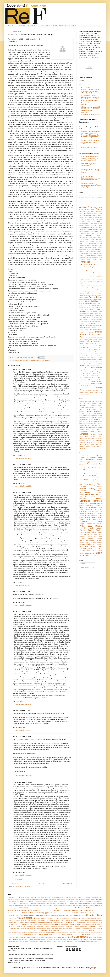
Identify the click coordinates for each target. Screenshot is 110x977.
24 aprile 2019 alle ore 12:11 (22, 704)
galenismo (84, 918)
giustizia (10, 920)
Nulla (42, 897)
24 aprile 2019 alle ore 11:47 (22, 458)
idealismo (62, 920)
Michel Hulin (92, 334)
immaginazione (74, 920)
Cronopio (81, 411)
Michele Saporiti (84, 532)
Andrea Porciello (89, 203)
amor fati (71, 897)
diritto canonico (44, 905)
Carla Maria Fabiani (96, 223)
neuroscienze (93, 926)
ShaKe (96, 444)
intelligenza (99, 920)
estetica (78, 907)
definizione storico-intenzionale (55, 903)
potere (43, 931)
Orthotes (93, 436)
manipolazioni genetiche (96, 922)
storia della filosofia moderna (26, 939)
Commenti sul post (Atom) (22, 887)
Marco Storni (90, 518)
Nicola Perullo (84, 343)
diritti (28, 905)
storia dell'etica (62, 937)
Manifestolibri (83, 431)
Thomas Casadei (96, 382)
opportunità (40, 928)
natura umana (16, 926)
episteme (16, 908)
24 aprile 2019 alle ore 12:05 (22, 585)
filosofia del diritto (27, 913)
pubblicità (75, 930)
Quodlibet (99, 440)
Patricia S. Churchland (85, 355)
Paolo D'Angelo (90, 351)
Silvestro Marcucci (97, 375)
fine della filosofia (64, 918)
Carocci (17, 360)
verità (83, 941)
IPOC (92, 423)
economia (77, 905)
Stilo (101, 444)
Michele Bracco (98, 337)
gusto (57, 920)
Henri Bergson (98, 293)
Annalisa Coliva (85, 207)
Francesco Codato (86, 488)
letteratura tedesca (42, 922)
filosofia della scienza (36, 915)
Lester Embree (88, 305)
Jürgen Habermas (84, 301)
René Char (96, 361)
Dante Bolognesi (84, 231)
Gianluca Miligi (83, 277)
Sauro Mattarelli (83, 373)
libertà (62, 922)
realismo (14, 932)
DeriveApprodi (97, 411)
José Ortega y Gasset (95, 299)
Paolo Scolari (90, 353)
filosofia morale (71, 915)
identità (68, 920)
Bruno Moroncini (95, 221)
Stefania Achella (97, 377)
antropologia (98, 897)
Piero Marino (82, 361)
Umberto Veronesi (93, 386)
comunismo (44, 901)
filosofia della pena (92, 913)
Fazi (84, 417)
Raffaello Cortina (84, 442)
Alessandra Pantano (90, 197)
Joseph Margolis (83, 299)
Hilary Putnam (83, 295)
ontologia (47, 360)
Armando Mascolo (85, 215)
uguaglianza (70, 941)
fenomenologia (77, 911)
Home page (10, 25)
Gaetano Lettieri (97, 271)
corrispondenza (89, 901)
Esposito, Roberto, (90, 178)
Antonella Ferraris (94, 460)
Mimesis (83, 434)
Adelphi (81, 401)
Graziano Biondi (87, 289)
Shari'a (46, 897)
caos (9, 901)
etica (88, 907)
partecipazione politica (61, 928)
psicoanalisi (49, 930)
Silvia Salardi (91, 550)
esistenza (51, 908)
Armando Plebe (83, 466)
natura (10, 926)
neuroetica (85, 926)
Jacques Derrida (95, 297)
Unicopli (93, 446)
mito (67, 924)
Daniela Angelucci (88, 229)
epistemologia (24, 908)
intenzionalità (12, 922)
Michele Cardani (95, 528)
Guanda (88, 423)
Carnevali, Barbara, (91, 185)
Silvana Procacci (87, 375)
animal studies (81, 897)
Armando (82, 403)
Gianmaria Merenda (90, 501)
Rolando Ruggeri (84, 540)
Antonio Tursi (85, 213)
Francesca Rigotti (93, 484)
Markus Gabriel (97, 321)
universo (75, 941)
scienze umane (57, 934)
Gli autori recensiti (44, 25)
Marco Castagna (92, 515)
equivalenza (33, 908)
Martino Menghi (92, 325)
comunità (50, 901)
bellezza (81, 899)
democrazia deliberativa (77, 903)
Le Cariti (98, 427)
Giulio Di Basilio (96, 505)
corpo (76, 901)
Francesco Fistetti (84, 259)
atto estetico (72, 899)
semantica (75, 934)
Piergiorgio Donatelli (96, 359)
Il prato (87, 425)
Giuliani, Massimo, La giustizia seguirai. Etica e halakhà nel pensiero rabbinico (90, 108)
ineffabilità (92, 920)
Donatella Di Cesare (85, 237)
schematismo (34, 934)
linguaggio (69, 922)
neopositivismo (78, 926)
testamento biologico (41, 941)
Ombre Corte (84, 436)
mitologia (71, 924)
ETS (86, 413)
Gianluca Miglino (97, 275)
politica (99, 928)
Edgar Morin (84, 239)
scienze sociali (48, 934)
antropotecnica (23, 899)
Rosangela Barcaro (96, 540)
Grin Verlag (82, 423)
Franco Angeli (87, 419)
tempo (70, 939)
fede (62, 910)
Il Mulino (97, 423)
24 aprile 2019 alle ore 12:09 (22, 605)
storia (55, 937)
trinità (65, 941)
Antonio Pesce (85, 464)
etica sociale (36, 910)
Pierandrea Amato (84, 359)
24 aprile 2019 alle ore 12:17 (22, 730)
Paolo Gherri (82, 353)
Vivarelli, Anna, (89, 147)
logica (74, 922)
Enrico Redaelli (98, 243)
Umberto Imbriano (93, 556)
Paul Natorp (82, 357)
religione (39, 932)
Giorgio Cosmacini (97, 279)
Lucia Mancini (90, 513)
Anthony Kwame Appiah (86, 209)
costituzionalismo (13, 903)
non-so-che (17, 928)
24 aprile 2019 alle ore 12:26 (22, 875)
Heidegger (89, 293)
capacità (14, 901)
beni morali (86, 899)
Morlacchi (93, 434)
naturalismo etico (32, 926)
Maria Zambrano (89, 319)
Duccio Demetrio (97, 237)
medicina (30, 924)
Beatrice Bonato (84, 219)
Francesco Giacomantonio (87, 263)
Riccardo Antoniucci (95, 538)
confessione (62, 901)
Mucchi (100, 434)
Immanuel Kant (32, 897)
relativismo (33, 932)
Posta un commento (17, 879)
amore (75, 897)
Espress (89, 415)
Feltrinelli (88, 417)
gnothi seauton (31, 920)
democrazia (67, 903)
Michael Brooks (97, 329)
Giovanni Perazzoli (91, 283)
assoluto (59, 899)
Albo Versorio (88, 401)
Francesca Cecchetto (96, 255)
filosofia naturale (81, 915)
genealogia (91, 918)
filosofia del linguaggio (41, 913)
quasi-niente (81, 930)
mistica (64, 924)
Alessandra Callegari (90, 456)
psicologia (56, 930)
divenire (51, 905)
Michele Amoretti (89, 337)
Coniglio (100, 409)
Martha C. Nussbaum (87, 323)
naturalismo (24, 926)
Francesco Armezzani (90, 486)
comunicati (38, 901)
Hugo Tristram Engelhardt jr (95, 295)
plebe (79, 928)
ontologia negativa (32, 928)
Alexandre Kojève (90, 199)
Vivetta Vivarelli (98, 392)
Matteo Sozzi (85, 526)
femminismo (67, 910)
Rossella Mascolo (84, 542)
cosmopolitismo (98, 901)
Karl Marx (94, 301)
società (10, 937)
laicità (24, 922)
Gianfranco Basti (88, 275)
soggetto (29, 937)
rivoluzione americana (90, 932)
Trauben (88, 446)
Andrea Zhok (98, 203)
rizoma (14, 934)
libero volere (57, 922)
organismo (46, 928)
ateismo (63, 899)
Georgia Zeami (89, 494)
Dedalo (88, 411)
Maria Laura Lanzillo (89, 317)
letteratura (34, 922)
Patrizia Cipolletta (97, 355)
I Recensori (31, 25)
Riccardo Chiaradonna (89, 363)
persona (75, 928)
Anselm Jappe (98, 207)
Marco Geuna (94, 313)
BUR (88, 403)
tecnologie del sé (51, 939)
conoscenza (69, 901)
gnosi (24, 920)
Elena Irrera (98, 241)
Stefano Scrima (89, 553)
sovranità (34, 937)
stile (52, 937)
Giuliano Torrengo (83, 287)
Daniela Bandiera (89, 474)
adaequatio (55, 897)
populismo (10, 930)
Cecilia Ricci (99, 470)
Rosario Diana (93, 370)
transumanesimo (51, 941)
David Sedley (86, 233)
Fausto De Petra (89, 251)
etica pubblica (27, 910)
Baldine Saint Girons (85, 217)
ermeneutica (44, 908)
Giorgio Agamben (84, 279)
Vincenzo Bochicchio (89, 388)
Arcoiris (100, 401)
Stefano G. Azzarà (84, 379)
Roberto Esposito (96, 368)
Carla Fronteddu (89, 468)
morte (100, 924)
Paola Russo (93, 349)
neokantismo (53, 926)
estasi (72, 908)
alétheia (66, 897)
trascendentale (59, 941)
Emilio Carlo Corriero (86, 243)
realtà (28, 932)
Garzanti (95, 419)
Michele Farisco (83, 339)
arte (47, 899)
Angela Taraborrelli (84, 205)
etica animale (95, 908)
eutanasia (51, 910)
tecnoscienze (59, 939)
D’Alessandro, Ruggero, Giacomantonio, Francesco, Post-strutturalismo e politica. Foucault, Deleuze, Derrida (90, 98)
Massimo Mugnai (91, 327)
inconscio (87, 920)
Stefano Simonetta (94, 379)
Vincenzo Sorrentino (92, 390)
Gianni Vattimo (96, 277)
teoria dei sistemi (82, 939)
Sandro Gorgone (97, 372)
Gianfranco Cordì (96, 496)
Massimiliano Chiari (94, 524)
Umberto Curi (83, 386)
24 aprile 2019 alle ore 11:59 (22, 486)
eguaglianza (98, 905)
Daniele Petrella (97, 476)
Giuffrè (95, 421)
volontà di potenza (92, 941)
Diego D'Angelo (90, 480)
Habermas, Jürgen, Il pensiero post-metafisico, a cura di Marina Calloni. (91, 170)
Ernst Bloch (95, 245)
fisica (71, 918)
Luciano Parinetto (90, 309)
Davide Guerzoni (92, 478)
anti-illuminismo (90, 897)
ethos (84, 908)
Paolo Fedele (93, 534)
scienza (41, 934)
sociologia (16, 937)
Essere (17, 897)
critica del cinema (41, 903)
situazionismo (98, 934)
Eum (93, 415)
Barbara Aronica (97, 217)
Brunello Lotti (83, 221)
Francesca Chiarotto (85, 257)
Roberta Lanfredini (96, 366)
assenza (54, 899)
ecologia (71, 905)
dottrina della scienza (63, 905)
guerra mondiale (50, 920)
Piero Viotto (89, 361)
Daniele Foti (87, 476)
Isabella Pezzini (83, 297)
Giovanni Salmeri (87, 285)
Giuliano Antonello (97, 285)
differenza (17, 905)
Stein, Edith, (88, 164)
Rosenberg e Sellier (96, 442)
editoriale (92, 905)
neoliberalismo (61, 926)
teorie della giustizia (31, 941)
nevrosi (100, 926)
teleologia (65, 939)
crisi (27, 903)
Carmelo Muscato (84, 225)
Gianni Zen (83, 503)
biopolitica (99, 899)
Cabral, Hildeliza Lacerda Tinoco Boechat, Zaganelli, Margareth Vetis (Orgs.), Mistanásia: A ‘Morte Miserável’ (91, 90)
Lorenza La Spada (92, 511)
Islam (39, 897)
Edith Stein (94, 239)
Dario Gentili (94, 231)
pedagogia (69, 928)
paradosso (51, 928)
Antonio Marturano (95, 211)
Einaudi (85, 415)
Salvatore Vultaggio (97, 544)
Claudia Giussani (92, 472)
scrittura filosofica (67, 934)
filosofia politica (94, 915)
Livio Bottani (95, 305)
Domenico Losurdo (93, 235)
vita (87, 941)
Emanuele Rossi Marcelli (90, 482)
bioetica (92, 899)
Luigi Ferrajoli (93, 311)
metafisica (58, 924)
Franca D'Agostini (84, 255)
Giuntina (99, 421)
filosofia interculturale (49, 915)
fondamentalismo (77, 918)
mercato (45, 924)
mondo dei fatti (90, 924)
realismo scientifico (22, 932)
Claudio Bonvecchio (91, 227)
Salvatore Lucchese (96, 542)
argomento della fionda (40, 899)
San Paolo (90, 444)
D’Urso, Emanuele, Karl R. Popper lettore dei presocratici (90, 113)
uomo (79, 941)
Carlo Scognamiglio (89, 470)
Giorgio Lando (83, 281)
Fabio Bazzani (92, 249)
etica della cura (18, 910)
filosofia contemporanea (15, 913)
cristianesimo (32, 903)
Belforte (94, 403)
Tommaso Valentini (84, 384)
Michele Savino (96, 532)
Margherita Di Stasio (89, 315)
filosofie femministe (54, 918)
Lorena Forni (87, 307)
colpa (25, 901)
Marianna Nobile (92, 522)
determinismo (88, 903)
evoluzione (57, 910)
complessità (31, 901)
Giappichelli (89, 421)
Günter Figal (95, 289)
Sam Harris (88, 372)
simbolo (92, 934)
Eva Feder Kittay (90, 247)
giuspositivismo (98, 918)
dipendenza (23, 905)
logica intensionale (81, 922)
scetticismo (27, 934)
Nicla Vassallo (94, 341)
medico (35, 924)
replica (43, 932)
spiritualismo (47, 937)
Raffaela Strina (92, 536)
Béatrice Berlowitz (84, 223)
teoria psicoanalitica (21, 941)
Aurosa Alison (93, 466)
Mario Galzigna (88, 321)
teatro (44, 939)
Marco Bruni (87, 313)
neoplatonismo (70, 926)
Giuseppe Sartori (93, 287)
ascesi (50, 899)
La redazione (21, 25)
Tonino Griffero (96, 384)
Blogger (93, 968)
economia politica (84, 905)
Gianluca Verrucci (90, 499)
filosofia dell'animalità (53, 913)
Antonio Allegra (84, 462)
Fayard (81, 417)
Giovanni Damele (84, 505)
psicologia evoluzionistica (66, 930)
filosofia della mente (80, 913)
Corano (10, 897)
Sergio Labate (92, 548)
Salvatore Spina (85, 544)
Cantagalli (89, 407)
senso (79, 934)
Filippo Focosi (88, 253)
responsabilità (50, 932)
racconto (87, 930)
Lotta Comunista (96, 429)
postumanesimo (36, 930)
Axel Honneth (97, 215)
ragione (91, 930)
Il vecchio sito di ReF (59, 25)
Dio (13, 897)
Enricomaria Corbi (84, 245)
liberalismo (50, 922)
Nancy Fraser (93, 339)
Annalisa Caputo (97, 205)
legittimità (28, 922)
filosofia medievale (60, 915)
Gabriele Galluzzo (25, 360)
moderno (84, 924)
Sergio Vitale (92, 374)
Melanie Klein (88, 329)
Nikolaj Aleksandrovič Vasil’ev (90, 347)
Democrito (93, 233)
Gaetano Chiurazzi (85, 271)
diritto (38, 905)
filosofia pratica (12, 918)
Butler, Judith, (89, 158)
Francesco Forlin (97, 259)
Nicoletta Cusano (89, 345)
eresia (38, 908)
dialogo (94, 903)
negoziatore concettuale (43, 926)
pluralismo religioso (87, 928)
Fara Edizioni (98, 415)
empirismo (10, 908)
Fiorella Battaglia (97, 253)
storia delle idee (38, 939)
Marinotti (99, 431)
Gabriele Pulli (98, 269)
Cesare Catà (83, 472)
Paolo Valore (98, 353)
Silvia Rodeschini (85, 378)
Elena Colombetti (89, 241)
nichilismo (11, 928)
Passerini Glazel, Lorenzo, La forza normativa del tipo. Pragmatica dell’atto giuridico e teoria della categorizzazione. (91, 134)
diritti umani (33, 905)
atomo (67, 899)
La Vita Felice (93, 425)
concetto (56, 901)
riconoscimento (80, 932)
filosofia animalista (97, 910)
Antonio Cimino (96, 462)
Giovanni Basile (95, 503)
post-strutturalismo (27, 930)
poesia (94, 928)
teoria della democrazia (93, 939)
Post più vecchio (67, 883)
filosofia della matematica (67, 913)
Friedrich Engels (89, 267)
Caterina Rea (93, 225)
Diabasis (81, 413)
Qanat (93, 440)
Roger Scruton (83, 370)
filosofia (87, 910)
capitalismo (20, 901)
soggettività (23, 937)
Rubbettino (82, 444)
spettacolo (40, 937)
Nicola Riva (93, 343)
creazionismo (22, 903)
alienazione (61, 897)
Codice (94, 409)
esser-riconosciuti (66, 908)
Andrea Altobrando (92, 201)
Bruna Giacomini (96, 219)
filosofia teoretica (26, 918)
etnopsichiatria (44, 910)
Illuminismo (23, 897)
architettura (30, 899)
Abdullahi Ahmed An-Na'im (87, 195)
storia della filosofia (78, 937)
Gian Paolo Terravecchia (85, 273)
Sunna (49, 897)
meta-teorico (50, 924)
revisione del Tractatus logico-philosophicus (65, 932)
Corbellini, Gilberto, (90, 142)
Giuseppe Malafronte (88, 507)
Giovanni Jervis (92, 281)
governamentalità (40, 920)
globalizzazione (18, 920)
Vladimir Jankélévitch (84, 394)
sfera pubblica (86, 934)
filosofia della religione (22, 915)
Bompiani (92, 405)
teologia (75, 939)
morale (96, 924)
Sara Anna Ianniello (87, 546)
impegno (81, 920)
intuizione (19, 922)
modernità (78, 924)
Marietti (92, 431)
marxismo (11, 924)
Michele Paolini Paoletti (37, 360)
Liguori (87, 429)
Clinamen (88, 409)
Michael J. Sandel (86, 332)
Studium (81, 446)
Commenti (85, 567)
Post (83, 564)
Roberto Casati (84, 368)
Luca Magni (95, 307)
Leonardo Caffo (91, 303)
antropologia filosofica (13, 899)
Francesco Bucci (97, 257)
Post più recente (14, 883)
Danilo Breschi (83, 478)
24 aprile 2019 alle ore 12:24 (22, 776)
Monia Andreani (84, 534)
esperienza (58, 908)
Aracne (95, 401)
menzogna (39, 924)
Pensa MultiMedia (94, 438)
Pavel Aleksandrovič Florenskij (94, 357)
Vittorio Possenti (89, 392)
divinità (55, 905)
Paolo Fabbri (98, 351)
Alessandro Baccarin (87, 458)
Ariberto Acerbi (97, 213)
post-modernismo (18, 930)
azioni (76, 899)
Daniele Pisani (98, 229)
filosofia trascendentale (42, 918)
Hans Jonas (90, 291)
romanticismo (20, 934)
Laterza (92, 427)
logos (87, 922)
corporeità (81, 901)
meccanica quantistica (21, 924)
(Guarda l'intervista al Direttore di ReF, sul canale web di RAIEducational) (89, 55)
